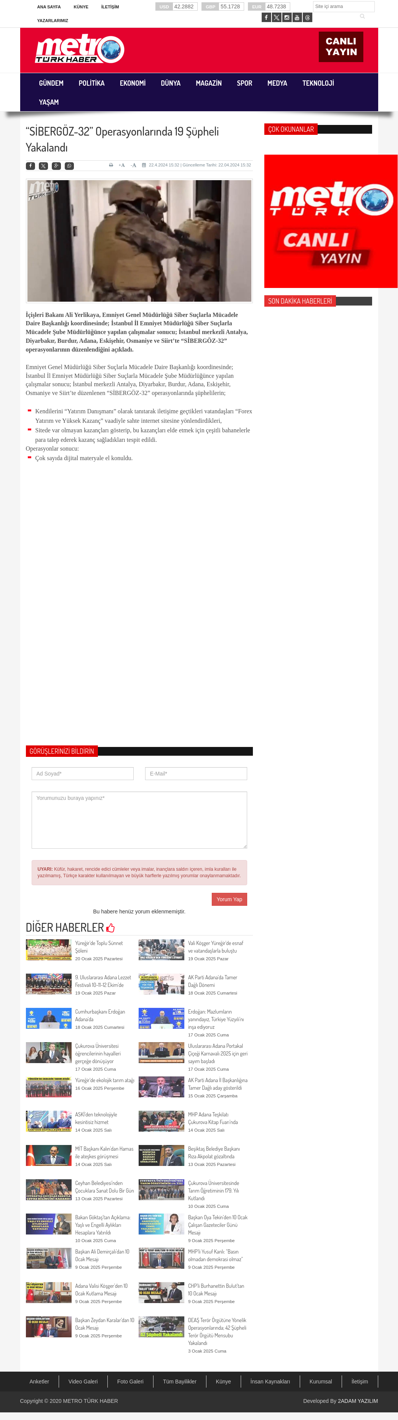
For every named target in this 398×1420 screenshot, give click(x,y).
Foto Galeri (130, 1381)
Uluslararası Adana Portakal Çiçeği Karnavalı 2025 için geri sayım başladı (218, 1053)
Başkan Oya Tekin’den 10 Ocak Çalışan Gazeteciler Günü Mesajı (218, 1225)
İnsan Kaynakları (270, 1381)
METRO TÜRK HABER (90, 1401)
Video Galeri (83, 1381)
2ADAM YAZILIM (358, 1401)
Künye (81, 7)
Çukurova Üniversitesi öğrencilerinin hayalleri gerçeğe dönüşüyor (98, 1053)
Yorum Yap (229, 899)
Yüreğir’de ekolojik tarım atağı (104, 1080)
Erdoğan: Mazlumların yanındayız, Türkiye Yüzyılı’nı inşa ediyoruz (216, 1019)
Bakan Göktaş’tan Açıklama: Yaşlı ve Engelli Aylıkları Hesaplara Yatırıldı (103, 1225)
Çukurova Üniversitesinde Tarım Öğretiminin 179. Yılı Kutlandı (213, 1190)
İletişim (110, 7)
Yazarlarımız (52, 20)
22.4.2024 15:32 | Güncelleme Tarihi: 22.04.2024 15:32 (196, 165)
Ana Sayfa (49, 7)
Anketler (39, 1381)
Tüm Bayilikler (180, 1381)
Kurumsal (321, 1381)
